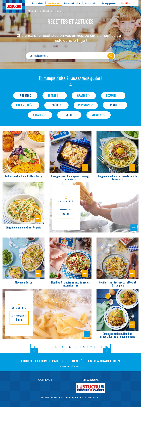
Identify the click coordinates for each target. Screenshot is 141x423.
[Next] (107, 352)
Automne (25, 95)
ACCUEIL (32, 11)
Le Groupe (90, 381)
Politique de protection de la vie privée (79, 398)
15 (106, 348)
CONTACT (45, 381)
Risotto (115, 106)
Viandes (98, 116)
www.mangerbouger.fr (70, 367)
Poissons (86, 106)
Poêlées (57, 106)
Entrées (54, 95)
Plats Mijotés (25, 106)
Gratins (83, 95)
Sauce (69, 116)
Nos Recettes (45, 11)
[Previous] (34, 352)
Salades (40, 116)
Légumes (113, 95)
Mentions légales (49, 398)
